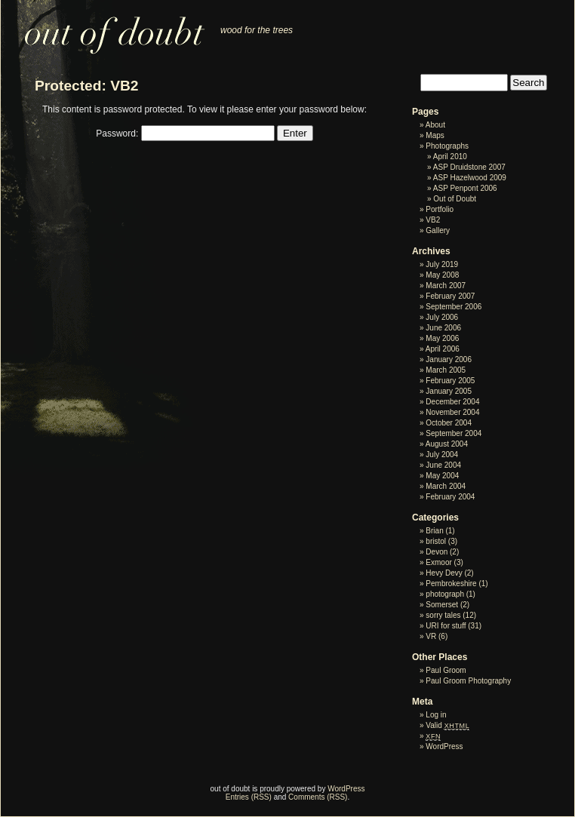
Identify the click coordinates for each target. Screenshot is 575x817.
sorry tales (443, 615)
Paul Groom (446, 670)
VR (431, 636)
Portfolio (440, 209)
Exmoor (438, 562)
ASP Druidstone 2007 (469, 167)
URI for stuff (446, 626)
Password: (185, 133)
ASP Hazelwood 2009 (469, 178)
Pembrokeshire (451, 583)
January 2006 (449, 359)
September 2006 (453, 307)
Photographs (447, 146)
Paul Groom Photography (468, 681)
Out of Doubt (454, 199)
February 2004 (450, 497)
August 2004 (447, 444)
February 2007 (450, 296)
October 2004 (449, 423)
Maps (435, 135)
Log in (436, 715)
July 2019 (442, 264)
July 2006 (442, 317)
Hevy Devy (444, 573)
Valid (447, 725)
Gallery (438, 230)
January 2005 (449, 391)
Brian (434, 531)
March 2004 (446, 486)
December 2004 (452, 402)
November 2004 (452, 412)
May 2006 (442, 338)
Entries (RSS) (249, 797)
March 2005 (446, 370)
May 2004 (442, 475)
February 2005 (450, 380)
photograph (445, 594)
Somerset (442, 604)
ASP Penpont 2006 (465, 188)
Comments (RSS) (317, 797)
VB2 (433, 220)
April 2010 (450, 156)
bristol (436, 541)
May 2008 (442, 275)
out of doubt (105, 27)
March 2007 (446, 285)
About (435, 125)
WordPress (444, 746)
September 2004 (453, 433)
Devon (436, 552)
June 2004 (443, 465)
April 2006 (443, 349)
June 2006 (443, 328)
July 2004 (442, 454)
